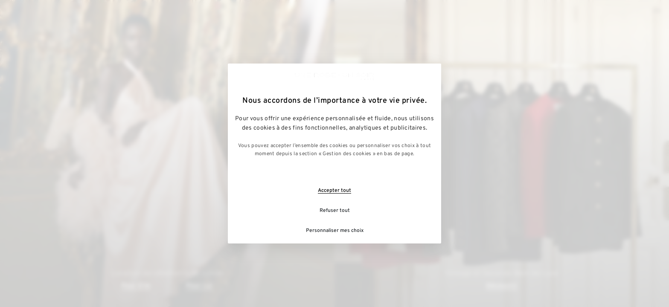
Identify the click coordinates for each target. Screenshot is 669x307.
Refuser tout (335, 210)
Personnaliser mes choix (335, 230)
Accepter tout (334, 190)
